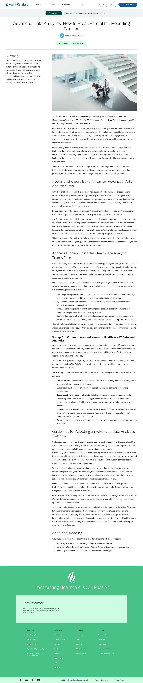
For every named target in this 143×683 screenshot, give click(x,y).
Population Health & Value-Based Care (33, 655)
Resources (66, 4)
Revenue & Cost (32, 644)
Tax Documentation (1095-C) (107, 653)
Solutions (39, 4)
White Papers (59, 658)
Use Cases (53, 4)
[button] (54, 13)
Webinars (57, 649)
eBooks (57, 653)
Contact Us (101, 639)
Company (79, 4)
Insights (69, 13)
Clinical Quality (31, 639)
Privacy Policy (119, 680)
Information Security (104, 649)
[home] (19, 4)
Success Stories (60, 639)
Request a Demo (128, 4)
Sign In (111, 4)
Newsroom (79, 635)
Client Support (102, 644)
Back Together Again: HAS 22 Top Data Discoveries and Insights (84, 550)
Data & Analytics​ (32, 635)
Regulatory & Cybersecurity (35, 649)
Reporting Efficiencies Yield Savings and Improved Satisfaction (84, 543)
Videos (57, 663)
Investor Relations (81, 653)
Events (78, 639)
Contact (101, 630)
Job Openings (80, 649)
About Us (79, 644)
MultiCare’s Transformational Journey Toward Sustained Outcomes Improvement (93, 547)
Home (39, 13)
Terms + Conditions (101, 680)
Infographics (58, 667)
